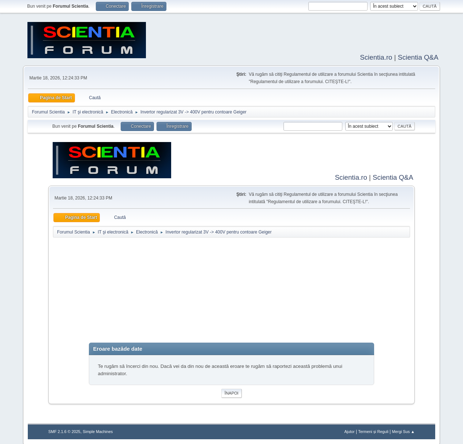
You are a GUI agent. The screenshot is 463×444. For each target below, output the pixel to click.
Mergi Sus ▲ (403, 430)
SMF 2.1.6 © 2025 (64, 430)
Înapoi (231, 391)
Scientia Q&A (418, 56)
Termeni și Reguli (373, 430)
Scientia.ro (376, 56)
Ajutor (349, 430)
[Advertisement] (231, 290)
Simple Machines (98, 430)
